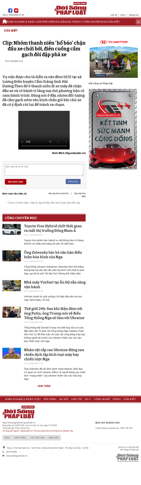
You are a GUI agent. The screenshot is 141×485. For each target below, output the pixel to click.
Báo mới (54, 437)
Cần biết (113, 21)
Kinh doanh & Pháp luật (25, 21)
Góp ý (123, 15)
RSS (7, 437)
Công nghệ (91, 21)
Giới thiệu (20, 437)
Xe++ (79, 21)
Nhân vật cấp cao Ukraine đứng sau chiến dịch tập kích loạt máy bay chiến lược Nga (54, 354)
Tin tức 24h (37, 437)
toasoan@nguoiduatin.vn (16, 456)
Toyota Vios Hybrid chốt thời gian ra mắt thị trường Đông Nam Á (53, 228)
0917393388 (11, 452)
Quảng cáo (134, 15)
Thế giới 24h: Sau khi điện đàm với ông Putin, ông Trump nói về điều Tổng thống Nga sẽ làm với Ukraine (54, 313)
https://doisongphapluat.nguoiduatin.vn (18, 423)
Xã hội (60, 21)
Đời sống (49, 21)
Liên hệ (113, 15)
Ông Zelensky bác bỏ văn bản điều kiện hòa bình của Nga (53, 254)
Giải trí (70, 21)
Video (103, 21)
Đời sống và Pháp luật (101, 83)
